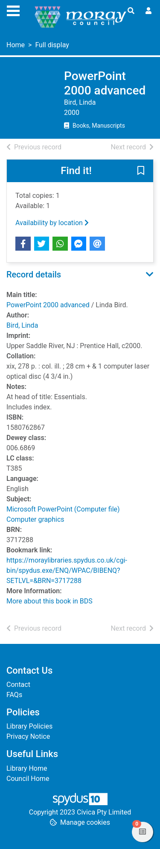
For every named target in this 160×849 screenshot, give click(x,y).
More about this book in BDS (49, 601)
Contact (18, 684)
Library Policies (29, 726)
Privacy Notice (28, 736)
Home (15, 45)
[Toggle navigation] (13, 9)
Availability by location (52, 223)
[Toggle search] (131, 11)
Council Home (27, 779)
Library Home (26, 768)
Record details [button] (33, 274)
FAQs (14, 695)
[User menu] (148, 11)
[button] (141, 171)
